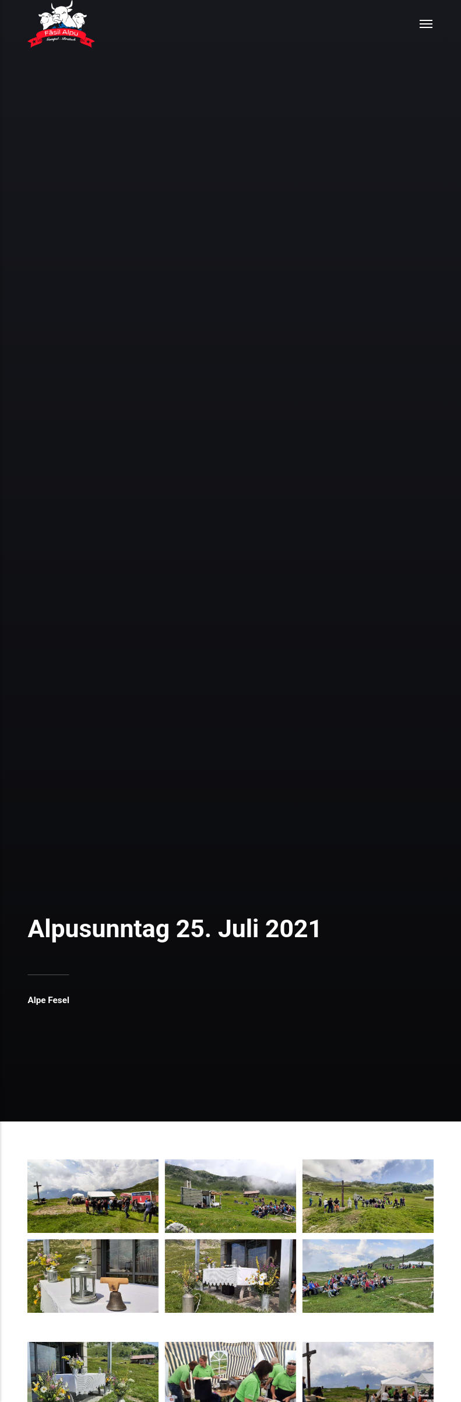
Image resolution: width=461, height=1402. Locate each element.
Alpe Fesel (48, 1000)
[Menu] (426, 24)
